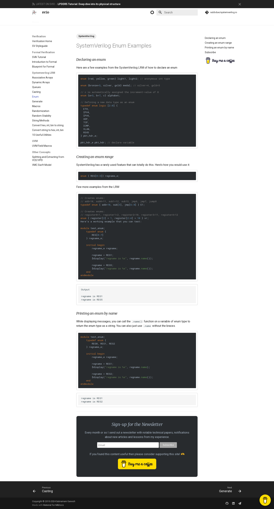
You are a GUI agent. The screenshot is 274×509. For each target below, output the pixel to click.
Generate (37, 101)
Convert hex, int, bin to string (48, 125)
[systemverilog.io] (34, 12)
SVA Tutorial (39, 57)
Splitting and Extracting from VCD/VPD (48, 159)
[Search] (177, 12)
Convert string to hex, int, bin (48, 130)
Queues (36, 87)
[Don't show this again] (240, 4)
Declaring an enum (215, 38)
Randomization (40, 111)
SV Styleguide (40, 46)
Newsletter (97, 21)
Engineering (79, 21)
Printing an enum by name (219, 47)
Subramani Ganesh (65, 501)
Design (47, 21)
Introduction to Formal (44, 61)
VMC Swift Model (41, 164)
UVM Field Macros (42, 145)
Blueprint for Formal (43, 66)
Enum (35, 96)
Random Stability (41, 115)
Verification (62, 21)
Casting (36, 91)
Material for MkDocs (53, 505)
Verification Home (42, 41)
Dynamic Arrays (41, 82)
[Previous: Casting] (44, 489)
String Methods (40, 120)
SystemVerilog (86, 36)
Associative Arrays (42, 77)
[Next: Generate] (229, 489)
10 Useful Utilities (41, 134)
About (111, 21)
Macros (36, 106)
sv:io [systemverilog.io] (45, 12)
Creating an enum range (218, 42)
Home (35, 21)
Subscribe (210, 52)
